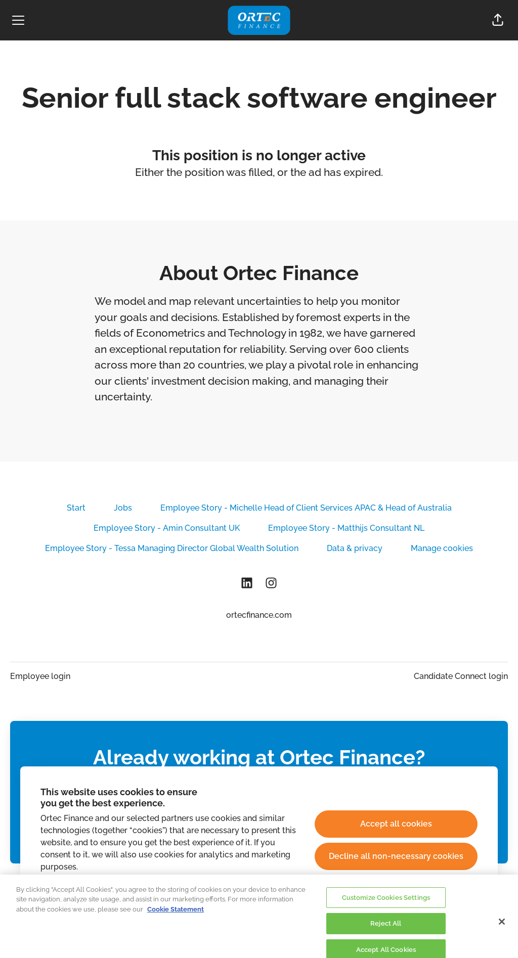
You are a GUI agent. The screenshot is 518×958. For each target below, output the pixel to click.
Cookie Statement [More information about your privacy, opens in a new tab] (175, 914)
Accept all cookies (396, 824)
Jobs (123, 508)
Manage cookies (442, 548)
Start (76, 508)
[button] (498, 20)
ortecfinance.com (259, 615)
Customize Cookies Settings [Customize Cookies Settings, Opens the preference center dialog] (386, 902)
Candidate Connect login (461, 676)
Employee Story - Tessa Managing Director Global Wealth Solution (171, 548)
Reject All (385, 929)
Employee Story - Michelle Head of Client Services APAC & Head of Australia (306, 508)
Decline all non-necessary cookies (396, 856)
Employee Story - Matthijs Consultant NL (346, 528)
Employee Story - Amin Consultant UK (167, 528)
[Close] (502, 927)
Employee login (40, 676)
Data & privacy (354, 548)
